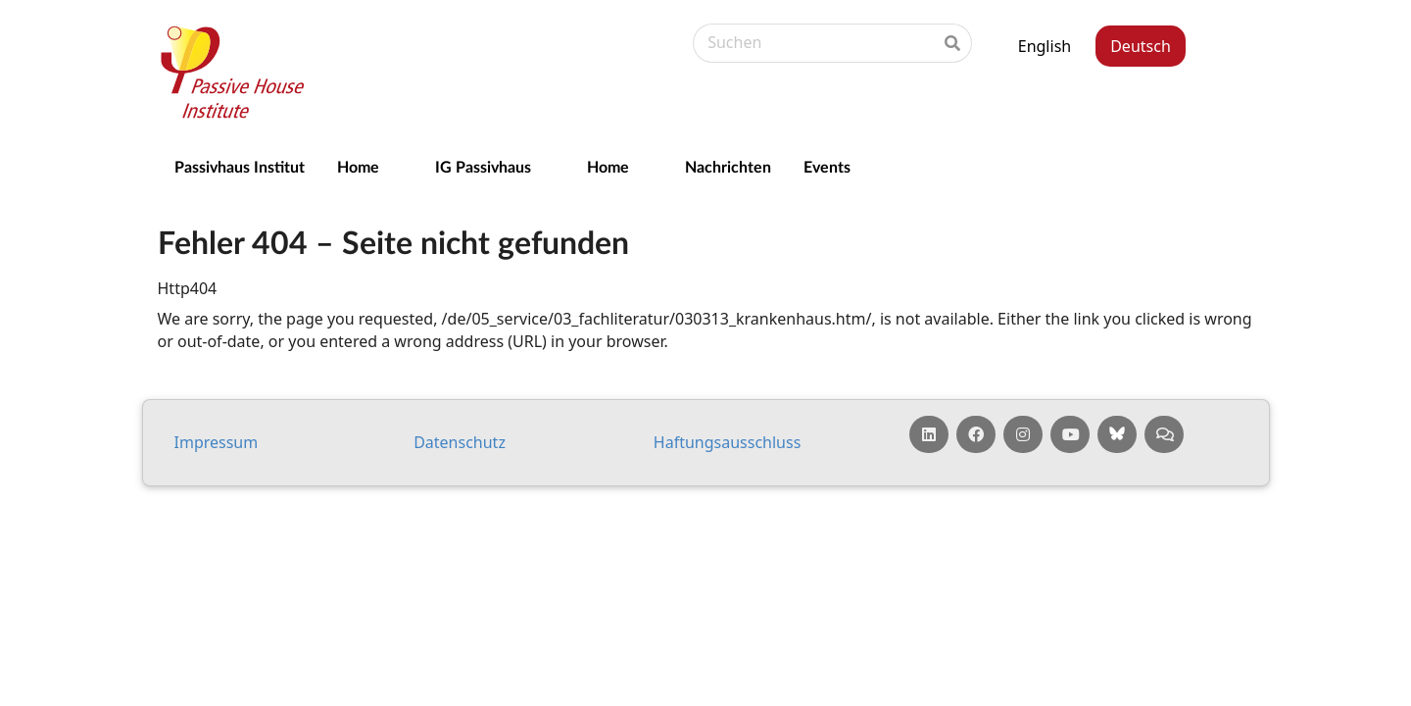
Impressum (216, 442)
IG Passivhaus (483, 166)
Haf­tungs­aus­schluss (728, 442)
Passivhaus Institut (239, 166)
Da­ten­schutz (460, 442)
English (1044, 46)
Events (827, 166)
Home (358, 166)
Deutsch (1140, 46)
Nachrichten (728, 166)
